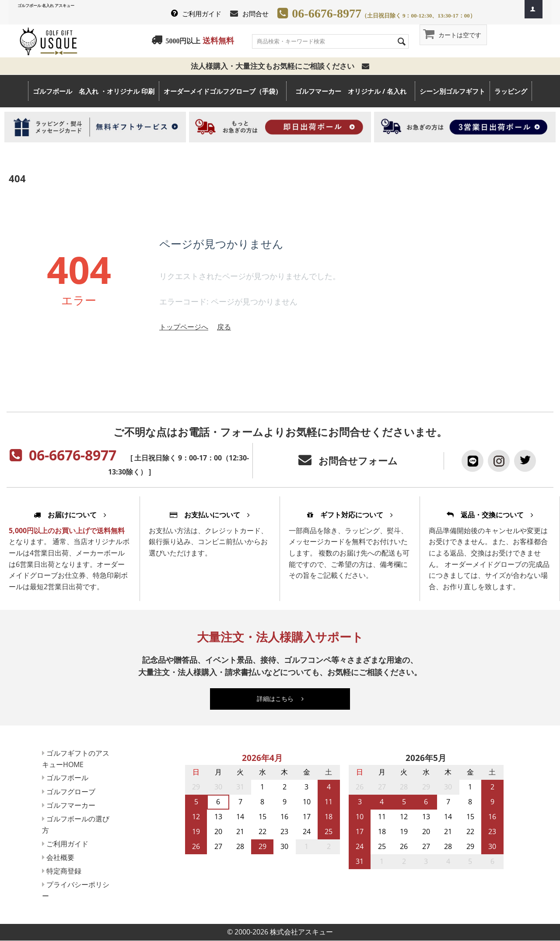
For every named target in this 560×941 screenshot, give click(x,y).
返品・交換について (490, 515)
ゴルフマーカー (73, 805)
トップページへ (183, 327)
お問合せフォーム (358, 460)
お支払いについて (210, 515)
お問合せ (255, 13)
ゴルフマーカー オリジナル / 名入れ (355, 91)
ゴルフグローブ (73, 791)
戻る (224, 327)
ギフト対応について (350, 515)
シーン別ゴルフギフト (452, 91)
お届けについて (70, 515)
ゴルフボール (70, 777)
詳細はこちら (280, 698)
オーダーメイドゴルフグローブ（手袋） (223, 91)
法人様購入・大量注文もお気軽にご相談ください (280, 66)
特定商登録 (66, 871)
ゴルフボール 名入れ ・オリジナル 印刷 (93, 91)
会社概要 (63, 857)
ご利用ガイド (201, 13)
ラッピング (510, 91)
